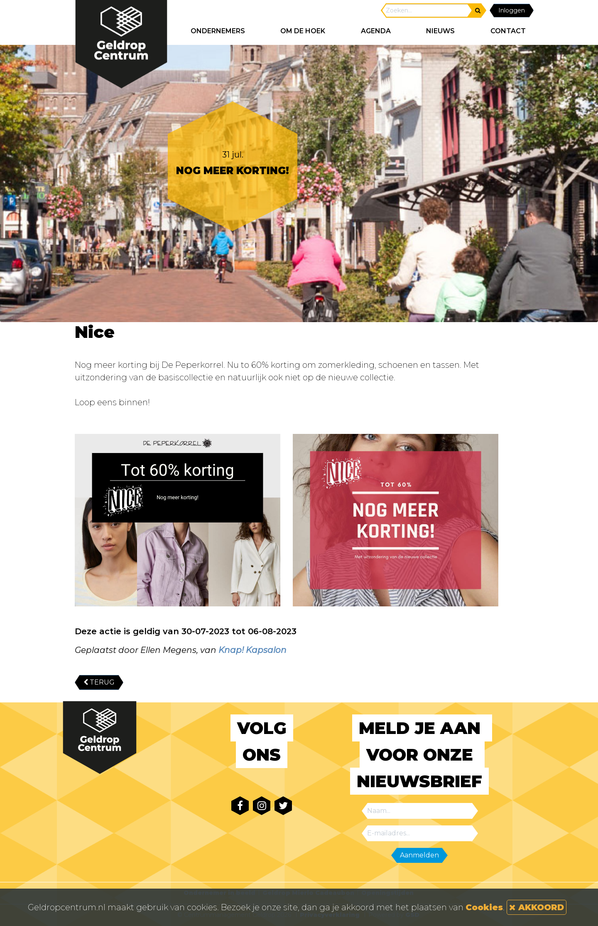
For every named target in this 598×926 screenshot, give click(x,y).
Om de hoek (302, 31)
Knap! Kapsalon (252, 650)
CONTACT (508, 31)
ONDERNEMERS (218, 31)
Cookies (484, 907)
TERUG (99, 682)
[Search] (427, 10)
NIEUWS (440, 31)
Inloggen (511, 10)
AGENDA (376, 31)
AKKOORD (536, 907)
